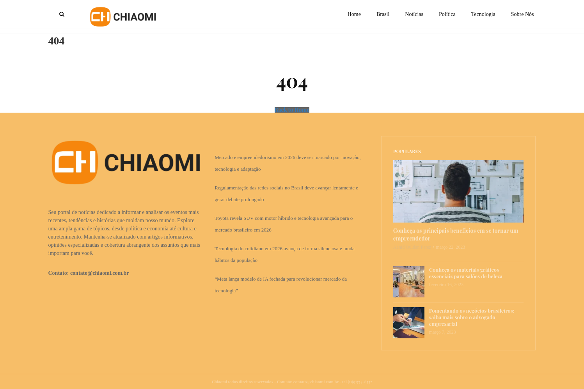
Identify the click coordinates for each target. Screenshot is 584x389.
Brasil (382, 14)
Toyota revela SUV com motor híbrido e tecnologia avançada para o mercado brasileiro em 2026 (284, 224)
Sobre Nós (522, 14)
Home (354, 14)
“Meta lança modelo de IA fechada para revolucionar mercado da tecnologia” (281, 285)
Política (447, 14)
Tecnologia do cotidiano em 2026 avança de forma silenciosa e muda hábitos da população (285, 254)
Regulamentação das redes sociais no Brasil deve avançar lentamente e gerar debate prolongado (286, 193)
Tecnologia (483, 14)
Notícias (414, 14)
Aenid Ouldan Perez (412, 247)
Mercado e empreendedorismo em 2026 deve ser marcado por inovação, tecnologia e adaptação (288, 163)
